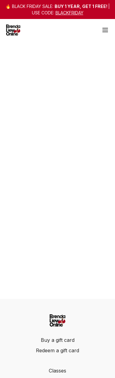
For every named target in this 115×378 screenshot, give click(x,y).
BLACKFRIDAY (69, 12)
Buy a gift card (58, 340)
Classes (57, 371)
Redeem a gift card (57, 350)
